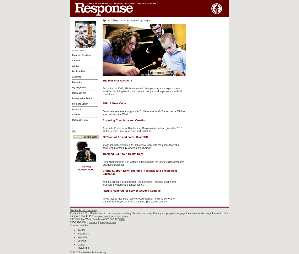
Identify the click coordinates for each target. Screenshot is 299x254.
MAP (122, 219)
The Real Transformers (86, 168)
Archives (76, 109)
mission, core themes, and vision (111, 216)
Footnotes (77, 82)
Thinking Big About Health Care (123, 153)
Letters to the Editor (82, 98)
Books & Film (79, 71)
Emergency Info (108, 222)
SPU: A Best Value (114, 103)
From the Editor (80, 104)
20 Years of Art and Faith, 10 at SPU (125, 137)
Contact (76, 114)
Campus (76, 60)
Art (79, 93)
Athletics (76, 77)
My (79, 87)
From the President (81, 55)
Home (80, 120)
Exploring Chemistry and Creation (124, 120)
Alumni (75, 66)
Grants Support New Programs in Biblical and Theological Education (140, 172)
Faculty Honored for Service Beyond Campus (132, 190)
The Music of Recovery (117, 80)
